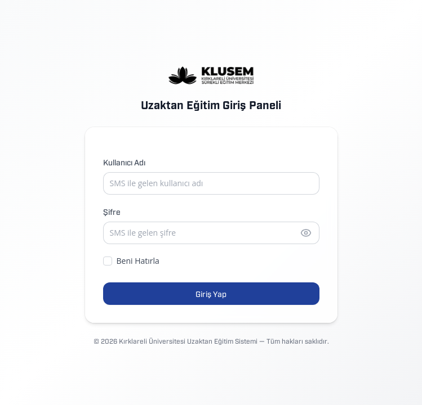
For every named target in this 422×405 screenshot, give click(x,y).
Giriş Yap (211, 293)
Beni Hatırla (131, 260)
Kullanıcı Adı (124, 161)
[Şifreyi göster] (306, 233)
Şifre (112, 211)
